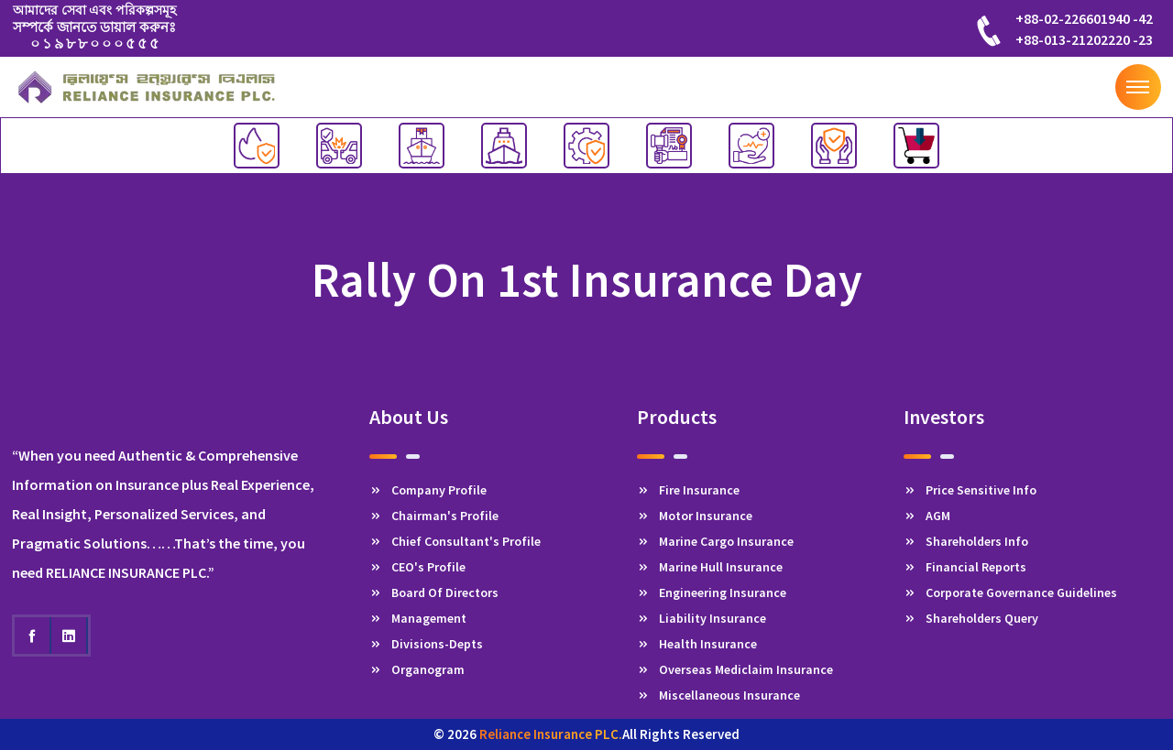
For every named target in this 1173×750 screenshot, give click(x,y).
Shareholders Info (966, 541)
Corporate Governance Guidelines (1010, 592)
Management (417, 618)
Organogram (417, 669)
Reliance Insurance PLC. (550, 734)
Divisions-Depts (426, 644)
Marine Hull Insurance (710, 567)
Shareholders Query (971, 618)
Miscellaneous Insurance (718, 695)
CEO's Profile (417, 567)
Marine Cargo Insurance (715, 541)
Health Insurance (697, 644)
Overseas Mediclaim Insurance (735, 669)
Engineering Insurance (711, 592)
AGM (927, 515)
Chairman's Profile (434, 515)
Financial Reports (965, 567)
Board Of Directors (434, 592)
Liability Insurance (701, 618)
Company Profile (428, 490)
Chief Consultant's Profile (455, 541)
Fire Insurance (688, 490)
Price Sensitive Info (970, 490)
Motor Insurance (694, 515)
